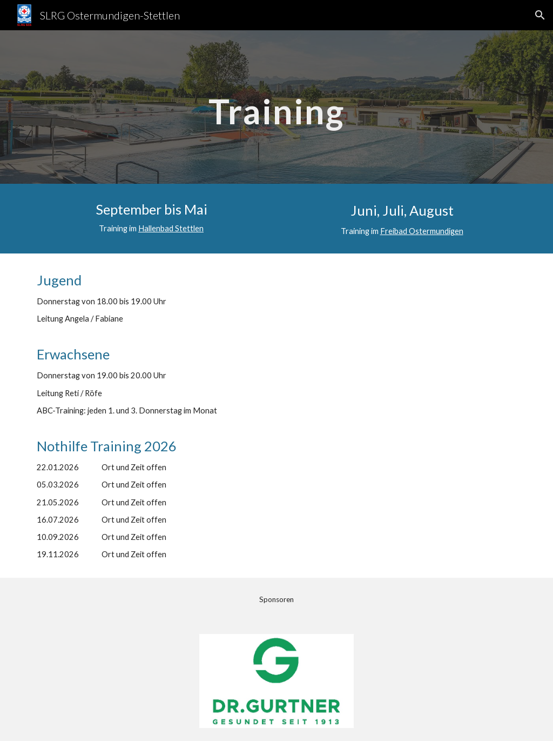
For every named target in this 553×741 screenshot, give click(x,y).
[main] (276, 106)
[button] (540, 15)
